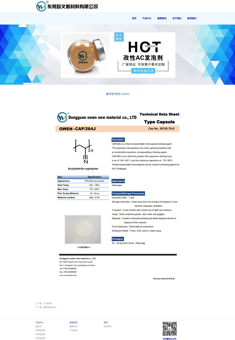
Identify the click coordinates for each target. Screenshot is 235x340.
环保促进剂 (40, 334)
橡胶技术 (74, 326)
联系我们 (108, 326)
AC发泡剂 (47, 303)
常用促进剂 (40, 330)
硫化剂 (38, 326)
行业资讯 (74, 330)
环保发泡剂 (40, 338)
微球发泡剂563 (49, 307)
